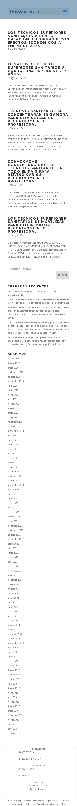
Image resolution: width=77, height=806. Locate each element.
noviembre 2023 (15, 476)
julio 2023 (13, 494)
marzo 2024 (13, 458)
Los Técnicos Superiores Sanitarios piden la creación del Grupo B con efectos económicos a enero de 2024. (38, 39)
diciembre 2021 (15, 579)
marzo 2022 (13, 566)
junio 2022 (13, 552)
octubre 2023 (14, 480)
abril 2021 (13, 616)
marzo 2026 (13, 358)
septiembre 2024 (16, 430)
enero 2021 (13, 629)
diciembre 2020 (15, 634)
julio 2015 (13, 724)
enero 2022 (13, 575)
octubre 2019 (14, 679)
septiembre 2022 (16, 539)
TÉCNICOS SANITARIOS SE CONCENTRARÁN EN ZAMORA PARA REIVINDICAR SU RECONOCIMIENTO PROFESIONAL (38, 117)
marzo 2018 (13, 701)
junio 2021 (13, 607)
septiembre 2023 (16, 485)
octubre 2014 (14, 733)
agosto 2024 (13, 435)
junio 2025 (13, 390)
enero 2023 (13, 521)
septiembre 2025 (16, 381)
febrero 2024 (14, 462)
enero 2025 (13, 412)
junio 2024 (13, 444)
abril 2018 (13, 697)
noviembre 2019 (15, 674)
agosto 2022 (13, 543)
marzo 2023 (13, 512)
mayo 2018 (13, 692)
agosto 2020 (13, 647)
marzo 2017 (13, 719)
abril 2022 (13, 561)
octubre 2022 (14, 534)
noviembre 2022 (15, 530)
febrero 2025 (14, 408)
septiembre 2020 (16, 643)
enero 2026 (13, 367)
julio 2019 (13, 683)
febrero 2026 (14, 363)
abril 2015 (13, 728)
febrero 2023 (14, 516)
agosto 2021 (13, 597)
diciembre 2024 (15, 417)
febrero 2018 (14, 706)
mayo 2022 (13, 557)
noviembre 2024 (15, 421)
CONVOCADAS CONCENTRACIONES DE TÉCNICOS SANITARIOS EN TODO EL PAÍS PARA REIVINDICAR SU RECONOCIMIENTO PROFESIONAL (35, 171)
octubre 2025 (14, 376)
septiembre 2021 (16, 593)
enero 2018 (13, 710)
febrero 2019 (14, 688)
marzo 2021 (13, 620)
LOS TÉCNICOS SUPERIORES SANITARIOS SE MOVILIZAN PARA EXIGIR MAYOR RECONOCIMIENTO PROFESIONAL (37, 225)
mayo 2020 (13, 661)
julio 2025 (13, 385)
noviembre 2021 (15, 584)
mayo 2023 (13, 503)
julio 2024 (13, 439)
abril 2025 (13, 399)
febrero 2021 (14, 625)
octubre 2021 (14, 588)
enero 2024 (13, 467)
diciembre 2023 (15, 471)
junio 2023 (13, 498)
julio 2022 (13, 548)
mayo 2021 (13, 611)
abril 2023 (13, 507)
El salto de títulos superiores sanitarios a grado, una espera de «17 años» (37, 69)
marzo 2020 (13, 665)
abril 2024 (13, 453)
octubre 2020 (14, 638)
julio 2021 (13, 602)
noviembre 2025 (15, 372)
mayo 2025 (13, 394)
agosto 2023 (13, 489)
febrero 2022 (14, 570)
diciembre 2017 (15, 715)
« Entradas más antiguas (19, 268)
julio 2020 (13, 652)
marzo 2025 (13, 403)
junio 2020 (13, 656)
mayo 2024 (13, 449)
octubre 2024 (14, 426)
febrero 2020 (14, 670)
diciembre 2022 (15, 525)
